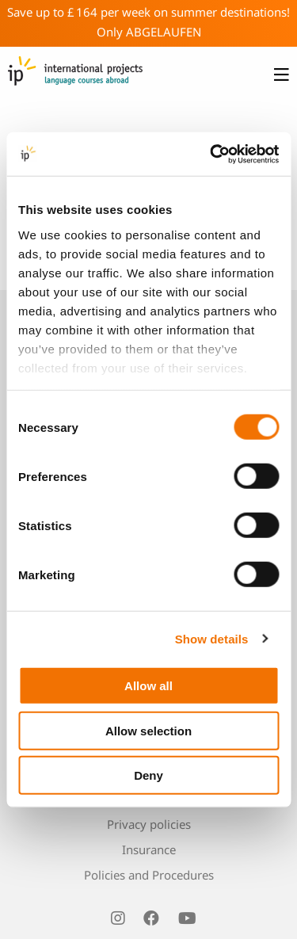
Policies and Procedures (149, 875)
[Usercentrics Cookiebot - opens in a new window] (211, 153)
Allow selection (148, 730)
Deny (148, 775)
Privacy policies (149, 824)
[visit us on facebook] (151, 918)
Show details (212, 638)
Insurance (149, 849)
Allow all (148, 686)
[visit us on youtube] (187, 918)
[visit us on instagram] (117, 918)
